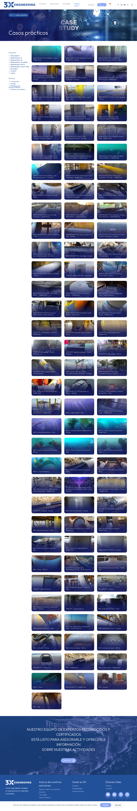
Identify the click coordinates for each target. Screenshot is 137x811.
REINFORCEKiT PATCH (17, 64)
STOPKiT (12, 71)
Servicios (42, 792)
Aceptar (105, 805)
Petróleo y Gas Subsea (17, 89)
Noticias (108, 786)
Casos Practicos (45, 797)
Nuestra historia (78, 791)
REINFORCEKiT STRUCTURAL (19, 67)
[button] (68, 760)
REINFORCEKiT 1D (15, 58)
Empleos (75, 786)
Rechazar (118, 805)
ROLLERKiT (13, 69)
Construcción (14, 81)
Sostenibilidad (77, 788)
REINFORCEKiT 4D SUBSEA (18, 62)
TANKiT (12, 73)
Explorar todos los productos (49, 789)
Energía (12, 84)
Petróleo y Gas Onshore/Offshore (14, 86)
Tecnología (43, 795)
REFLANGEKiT (14, 56)
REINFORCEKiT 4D (15, 60)
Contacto (109, 788)
